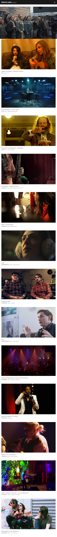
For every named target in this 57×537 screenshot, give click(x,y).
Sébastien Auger (9, 2)
